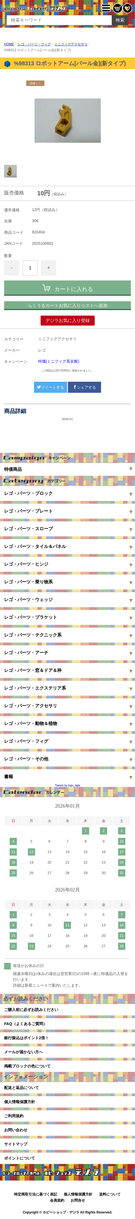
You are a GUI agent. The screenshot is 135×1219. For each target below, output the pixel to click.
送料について (110, 1194)
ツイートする (50, 387)
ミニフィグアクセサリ (71, 44)
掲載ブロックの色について (27, 1066)
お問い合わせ (15, 1130)
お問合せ (78, 1200)
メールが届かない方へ (23, 1052)
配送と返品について (21, 1087)
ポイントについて (19, 1158)
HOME (9, 44)
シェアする (84, 387)
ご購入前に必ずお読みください (31, 1009)
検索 (120, 20)
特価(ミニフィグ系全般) (58, 361)
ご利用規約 (13, 1116)
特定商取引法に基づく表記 (35, 1194)
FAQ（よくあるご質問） (25, 1024)
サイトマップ (15, 1144)
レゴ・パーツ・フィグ (34, 44)
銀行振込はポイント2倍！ (26, 1038)
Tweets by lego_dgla (67, 785)
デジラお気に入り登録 (68, 320)
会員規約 (57, 1200)
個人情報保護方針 (19, 1102)
